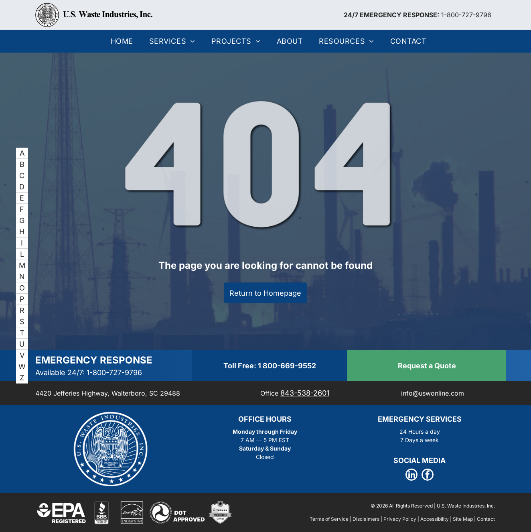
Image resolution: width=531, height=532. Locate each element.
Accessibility (434, 519)
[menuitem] (122, 41)
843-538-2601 (304, 393)
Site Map (463, 519)
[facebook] (428, 476)
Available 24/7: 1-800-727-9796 (88, 372)
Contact (486, 519)
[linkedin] (411, 476)
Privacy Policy (399, 519)
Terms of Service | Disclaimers (344, 519)
